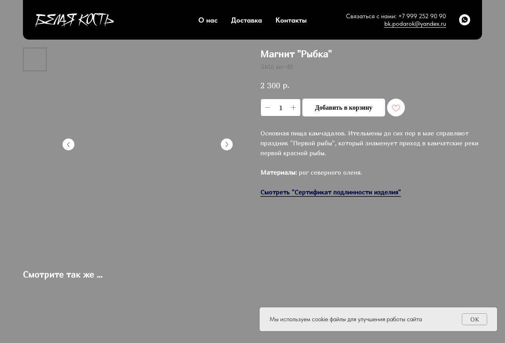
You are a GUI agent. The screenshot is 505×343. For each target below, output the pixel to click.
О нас (208, 20)
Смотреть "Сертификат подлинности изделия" (330, 192)
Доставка (246, 20)
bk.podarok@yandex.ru (415, 23)
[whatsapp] (464, 19)
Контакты (291, 20)
